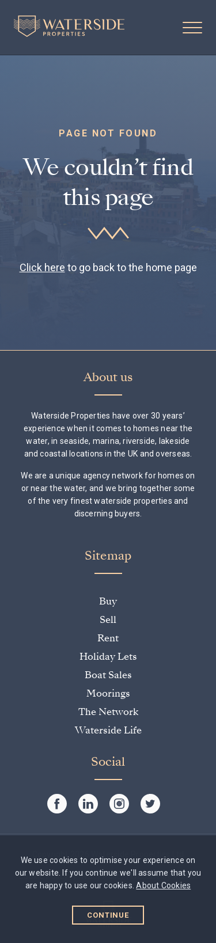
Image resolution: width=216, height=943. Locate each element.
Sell (108, 619)
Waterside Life (108, 730)
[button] (192, 27)
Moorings (108, 693)
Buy (108, 601)
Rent (108, 638)
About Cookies (163, 885)
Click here (42, 267)
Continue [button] (108, 915)
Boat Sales (108, 675)
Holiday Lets (108, 656)
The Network (108, 711)
